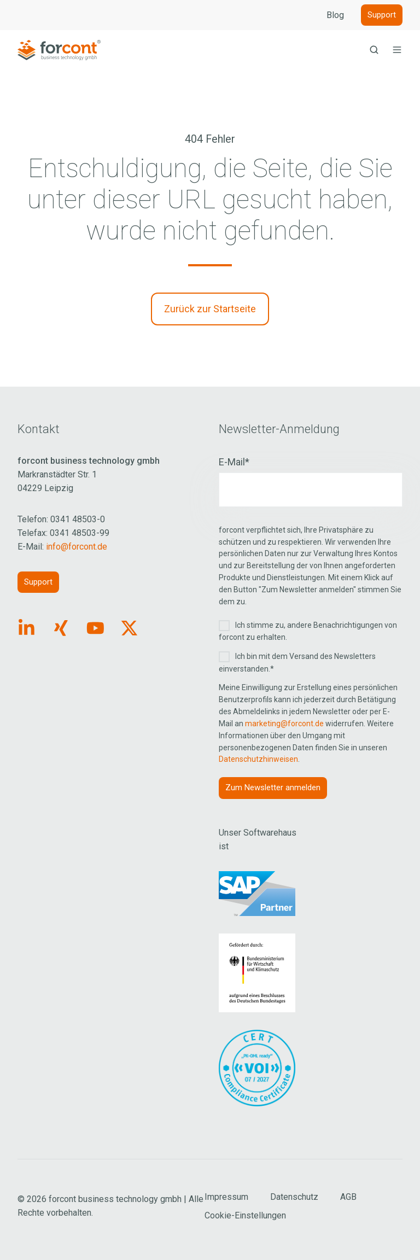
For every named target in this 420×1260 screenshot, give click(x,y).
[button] (374, 49)
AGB (348, 1197)
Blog (335, 15)
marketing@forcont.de (284, 723)
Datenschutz (294, 1197)
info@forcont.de (76, 546)
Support (382, 15)
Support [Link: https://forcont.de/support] (38, 582)
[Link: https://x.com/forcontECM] (129, 628)
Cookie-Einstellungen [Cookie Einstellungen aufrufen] (245, 1215)
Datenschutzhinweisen (258, 759)
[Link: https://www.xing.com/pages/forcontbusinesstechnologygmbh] (61, 628)
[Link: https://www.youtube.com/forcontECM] (95, 628)
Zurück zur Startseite (210, 308)
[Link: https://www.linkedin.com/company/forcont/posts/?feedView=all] (27, 628)
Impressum (226, 1197)
